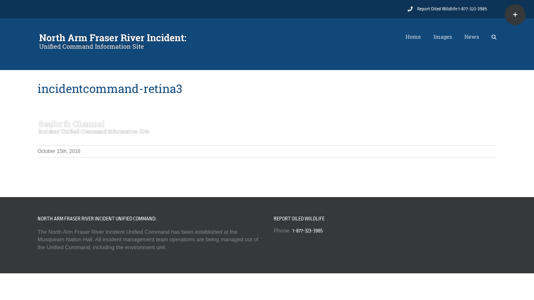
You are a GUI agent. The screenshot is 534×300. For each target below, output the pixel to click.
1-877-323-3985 (307, 231)
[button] (493, 34)
